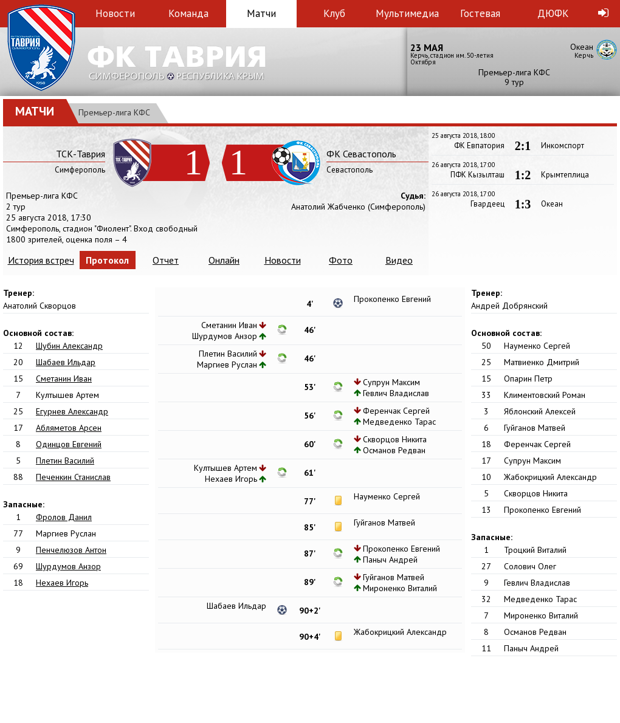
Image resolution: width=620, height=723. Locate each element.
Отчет (166, 260)
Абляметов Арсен (69, 427)
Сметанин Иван (64, 378)
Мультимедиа (407, 13)
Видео (399, 260)
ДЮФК (553, 13)
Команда (188, 13)
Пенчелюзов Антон (71, 549)
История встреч (41, 260)
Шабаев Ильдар (65, 362)
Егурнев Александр (72, 411)
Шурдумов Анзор (68, 566)
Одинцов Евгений (69, 444)
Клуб (334, 13)
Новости (115, 13)
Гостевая (480, 13)
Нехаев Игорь (62, 582)
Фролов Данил (64, 517)
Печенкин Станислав (73, 476)
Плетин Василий (65, 460)
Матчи (261, 13)
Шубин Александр (69, 345)
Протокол (107, 260)
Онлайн (223, 260)
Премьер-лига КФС (114, 112)
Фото (341, 260)
